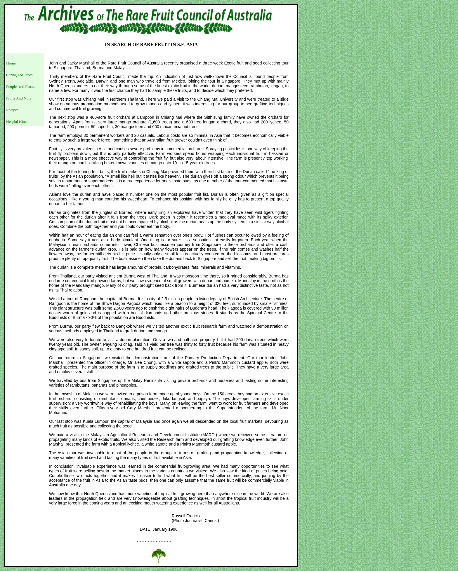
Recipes (12, 110)
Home (11, 63)
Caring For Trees (19, 75)
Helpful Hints (16, 121)
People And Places (20, 86)
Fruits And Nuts (18, 98)
